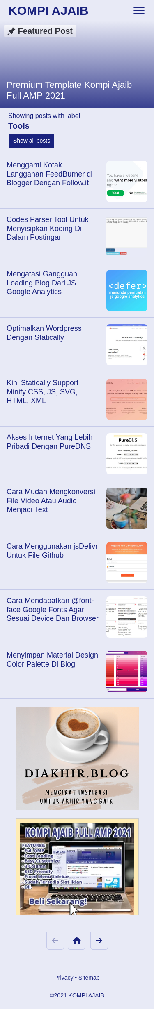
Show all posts (31, 140)
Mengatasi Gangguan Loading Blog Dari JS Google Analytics (42, 283)
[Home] (76, 941)
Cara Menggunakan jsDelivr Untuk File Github (52, 550)
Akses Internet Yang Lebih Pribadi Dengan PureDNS (49, 441)
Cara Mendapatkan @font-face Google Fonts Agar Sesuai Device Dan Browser (53, 609)
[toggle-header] (139, 10)
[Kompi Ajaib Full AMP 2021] (77, 871)
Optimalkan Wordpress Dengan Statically (44, 333)
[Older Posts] (99, 941)
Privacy (64, 977)
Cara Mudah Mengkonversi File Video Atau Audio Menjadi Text (51, 501)
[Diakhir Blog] (77, 758)
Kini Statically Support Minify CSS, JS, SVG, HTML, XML (42, 392)
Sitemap (88, 977)
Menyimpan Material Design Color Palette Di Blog (52, 659)
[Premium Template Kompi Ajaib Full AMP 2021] (77, 64)
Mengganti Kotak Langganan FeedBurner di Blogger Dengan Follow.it (49, 174)
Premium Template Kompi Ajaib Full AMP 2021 (69, 90)
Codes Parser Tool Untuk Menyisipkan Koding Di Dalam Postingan (48, 228)
